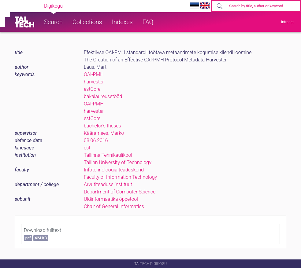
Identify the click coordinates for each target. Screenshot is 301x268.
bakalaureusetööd (103, 96)
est (87, 148)
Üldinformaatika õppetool (111, 199)
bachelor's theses (102, 126)
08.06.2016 (96, 140)
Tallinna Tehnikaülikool (108, 155)
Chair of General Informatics (114, 206)
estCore (92, 89)
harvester (94, 82)
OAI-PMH (94, 74)
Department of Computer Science (119, 192)
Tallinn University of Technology (117, 162)
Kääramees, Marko (104, 133)
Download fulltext (42, 234)
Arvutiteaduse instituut (108, 184)
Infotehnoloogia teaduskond (114, 170)
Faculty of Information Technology (120, 177)
